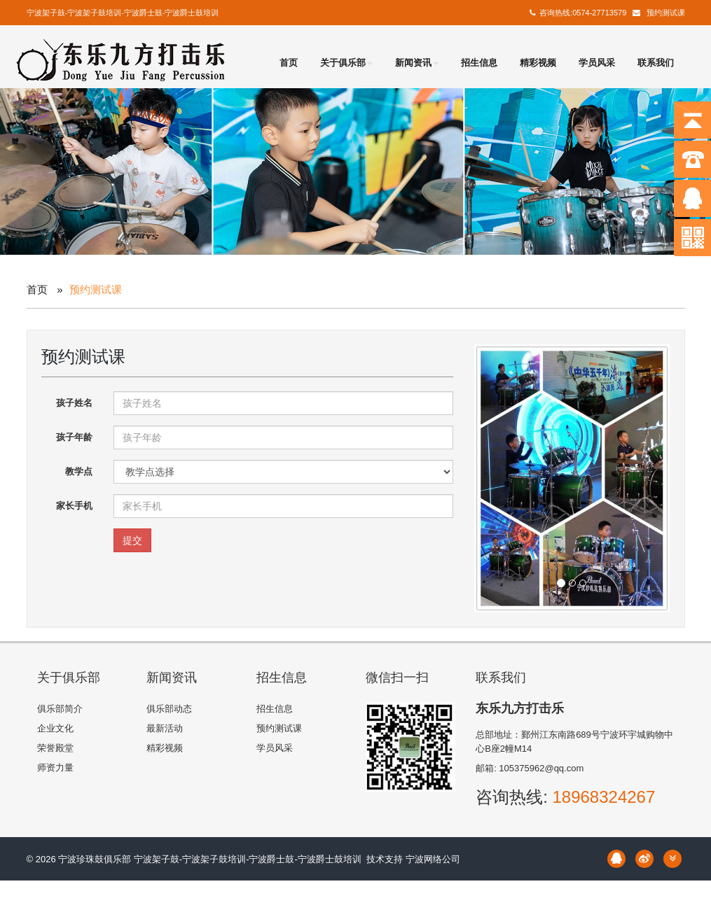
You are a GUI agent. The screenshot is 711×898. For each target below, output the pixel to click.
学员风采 (597, 62)
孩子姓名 (74, 403)
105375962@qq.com (541, 768)
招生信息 (479, 62)
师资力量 (55, 767)
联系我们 (655, 62)
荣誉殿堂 (55, 748)
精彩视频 (538, 62)
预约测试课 (666, 12)
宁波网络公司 (433, 859)
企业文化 (55, 728)
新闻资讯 (417, 62)
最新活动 (164, 728)
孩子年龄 (74, 437)
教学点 (78, 471)
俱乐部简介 (60, 708)
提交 (132, 540)
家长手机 (74, 505)
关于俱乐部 (346, 62)
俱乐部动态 (169, 708)
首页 (288, 62)
